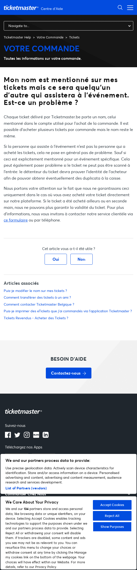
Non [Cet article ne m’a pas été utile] (81, 259)
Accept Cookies (112, 505)
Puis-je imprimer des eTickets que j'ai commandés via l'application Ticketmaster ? (68, 311)
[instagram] (27, 436)
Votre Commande (50, 37)
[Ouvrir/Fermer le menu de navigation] (128, 7)
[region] (68, 511)
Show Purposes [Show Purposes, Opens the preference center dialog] (112, 526)
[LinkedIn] (46, 436)
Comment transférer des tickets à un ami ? (37, 297)
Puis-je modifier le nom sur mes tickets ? (35, 290)
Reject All (112, 515)
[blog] (36, 436)
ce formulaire (16, 219)
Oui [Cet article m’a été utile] (56, 259)
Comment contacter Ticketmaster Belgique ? (39, 304)
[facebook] (8, 436)
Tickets (74, 37)
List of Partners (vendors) (26, 488)
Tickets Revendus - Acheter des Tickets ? (36, 318)
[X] (17, 436)
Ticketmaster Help (17, 37)
